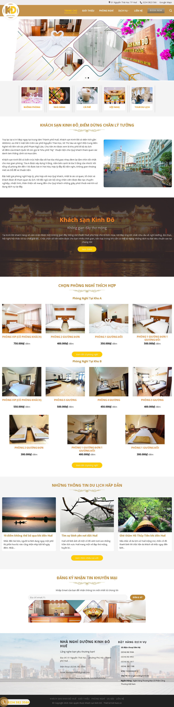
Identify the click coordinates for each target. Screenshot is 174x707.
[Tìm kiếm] (170, 11)
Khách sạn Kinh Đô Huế (63, 698)
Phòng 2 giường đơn (65, 336)
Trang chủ (70, 10)
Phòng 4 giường (109, 400)
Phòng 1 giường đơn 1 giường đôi (152, 338)
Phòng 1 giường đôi (109, 336)
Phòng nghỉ (106, 10)
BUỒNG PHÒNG (32, 107)
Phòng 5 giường (65, 400)
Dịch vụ (124, 10)
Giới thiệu (88, 10)
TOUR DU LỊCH (142, 107)
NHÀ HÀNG (59, 107)
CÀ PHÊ (87, 107)
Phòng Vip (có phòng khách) (21, 336)
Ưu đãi (110, 698)
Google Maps (166, 2)
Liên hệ (138, 10)
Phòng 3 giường (152, 400)
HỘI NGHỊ (114, 107)
